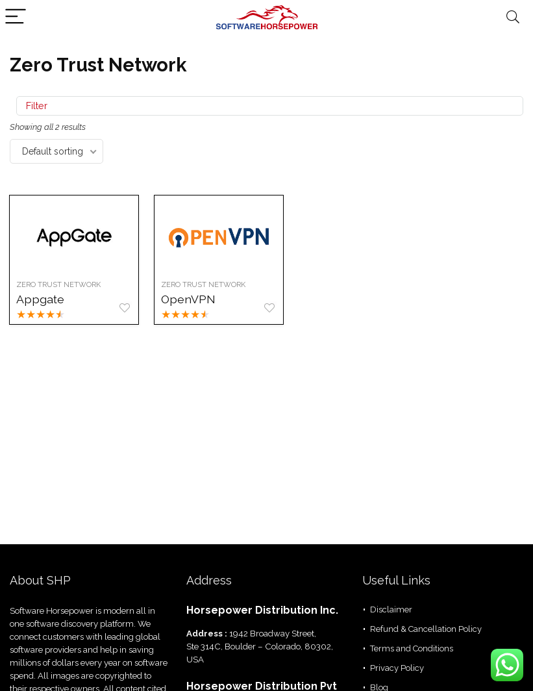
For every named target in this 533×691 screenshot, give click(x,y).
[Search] (512, 17)
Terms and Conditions (411, 648)
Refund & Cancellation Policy (426, 629)
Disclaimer (391, 609)
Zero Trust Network (59, 284)
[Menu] (15, 17)
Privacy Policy (397, 668)
